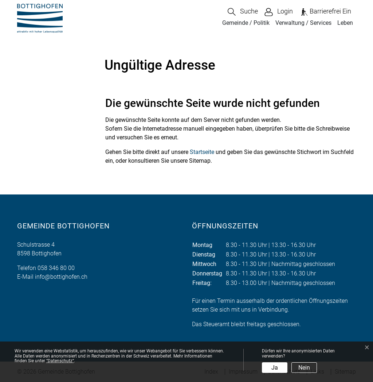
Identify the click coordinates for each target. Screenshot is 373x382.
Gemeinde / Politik (246, 22)
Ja (274, 367)
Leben (345, 22)
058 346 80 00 (56, 268)
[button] (242, 12)
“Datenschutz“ (60, 360)
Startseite (202, 151)
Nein (304, 367)
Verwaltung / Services (303, 22)
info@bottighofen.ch (61, 276)
